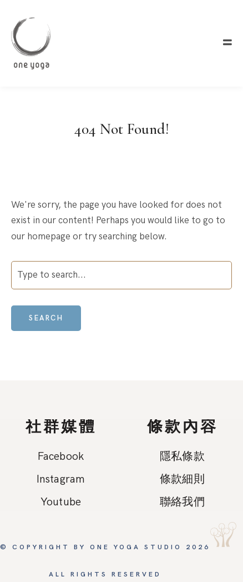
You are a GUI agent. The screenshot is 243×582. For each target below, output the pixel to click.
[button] (227, 42)
